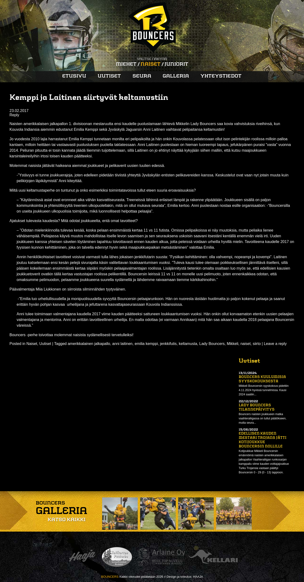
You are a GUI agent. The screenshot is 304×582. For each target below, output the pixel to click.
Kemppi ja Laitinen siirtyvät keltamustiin (89, 98)
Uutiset (109, 76)
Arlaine (160, 557)
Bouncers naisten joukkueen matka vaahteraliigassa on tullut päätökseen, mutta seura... (262, 418)
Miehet (126, 64)
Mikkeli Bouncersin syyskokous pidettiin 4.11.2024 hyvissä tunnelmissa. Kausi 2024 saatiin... (264, 390)
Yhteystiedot (221, 76)
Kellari (213, 557)
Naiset (151, 64)
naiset (245, 344)
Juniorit (176, 64)
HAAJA (198, 576)
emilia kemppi (146, 344)
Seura (142, 76)
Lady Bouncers (212, 344)
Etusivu (74, 76)
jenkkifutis (168, 344)
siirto (257, 344)
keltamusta (188, 344)
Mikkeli (232, 344)
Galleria (176, 76)
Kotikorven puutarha (117, 557)
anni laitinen (122, 344)
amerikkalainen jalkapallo (89, 344)
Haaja (82, 557)
